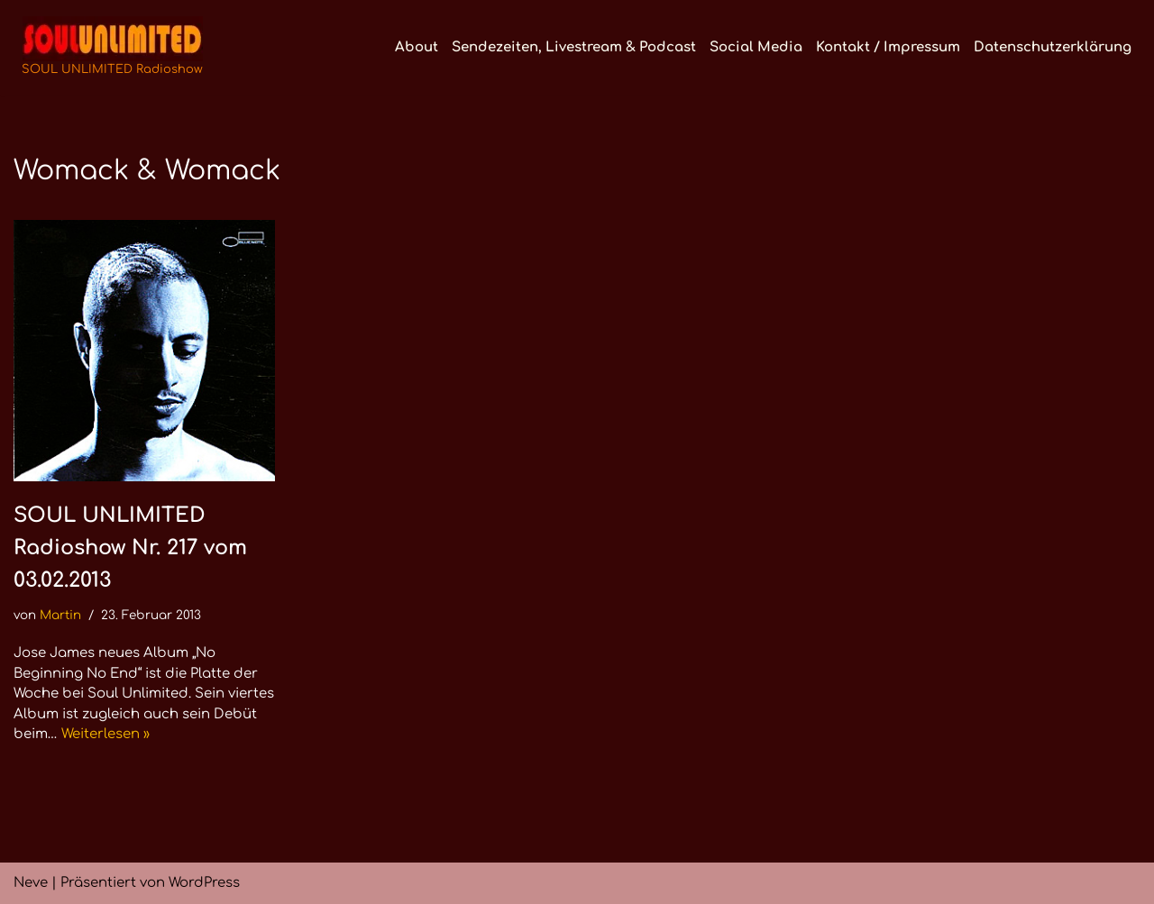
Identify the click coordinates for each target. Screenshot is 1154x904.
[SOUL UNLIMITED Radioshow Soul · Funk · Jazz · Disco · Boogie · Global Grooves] (112, 47)
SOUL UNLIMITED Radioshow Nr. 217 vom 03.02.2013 (130, 547)
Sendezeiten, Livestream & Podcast (574, 47)
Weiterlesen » (105, 734)
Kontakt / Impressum (888, 47)
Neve (31, 882)
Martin (60, 615)
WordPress (204, 882)
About (416, 47)
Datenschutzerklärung (1052, 47)
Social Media (756, 47)
